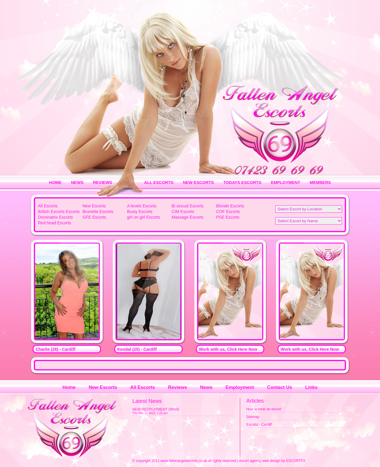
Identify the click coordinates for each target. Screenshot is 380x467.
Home (68, 387)
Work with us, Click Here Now (228, 349)
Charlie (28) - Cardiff (55, 349)
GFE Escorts (94, 217)
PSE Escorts (228, 217)
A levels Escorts (141, 206)
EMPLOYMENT (285, 182)
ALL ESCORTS (159, 182)
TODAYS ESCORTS (242, 182)
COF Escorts (228, 211)
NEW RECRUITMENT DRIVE (155, 409)
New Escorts (94, 206)
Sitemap (252, 417)
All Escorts (48, 206)
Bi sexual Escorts (187, 206)
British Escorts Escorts (59, 211)
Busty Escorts (140, 211)
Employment (240, 387)
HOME (55, 182)
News (206, 387)
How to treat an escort (263, 409)
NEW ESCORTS (198, 182)
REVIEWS (102, 182)
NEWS (77, 182)
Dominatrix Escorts (55, 217)
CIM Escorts (183, 211)
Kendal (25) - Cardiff (137, 349)
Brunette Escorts (98, 211)
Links (311, 387)
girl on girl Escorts (143, 217)
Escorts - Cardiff (259, 424)
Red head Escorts (54, 222)
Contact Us (279, 387)
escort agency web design (259, 461)
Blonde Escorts (230, 206)
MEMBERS (320, 182)
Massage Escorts (187, 217)
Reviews (177, 387)
